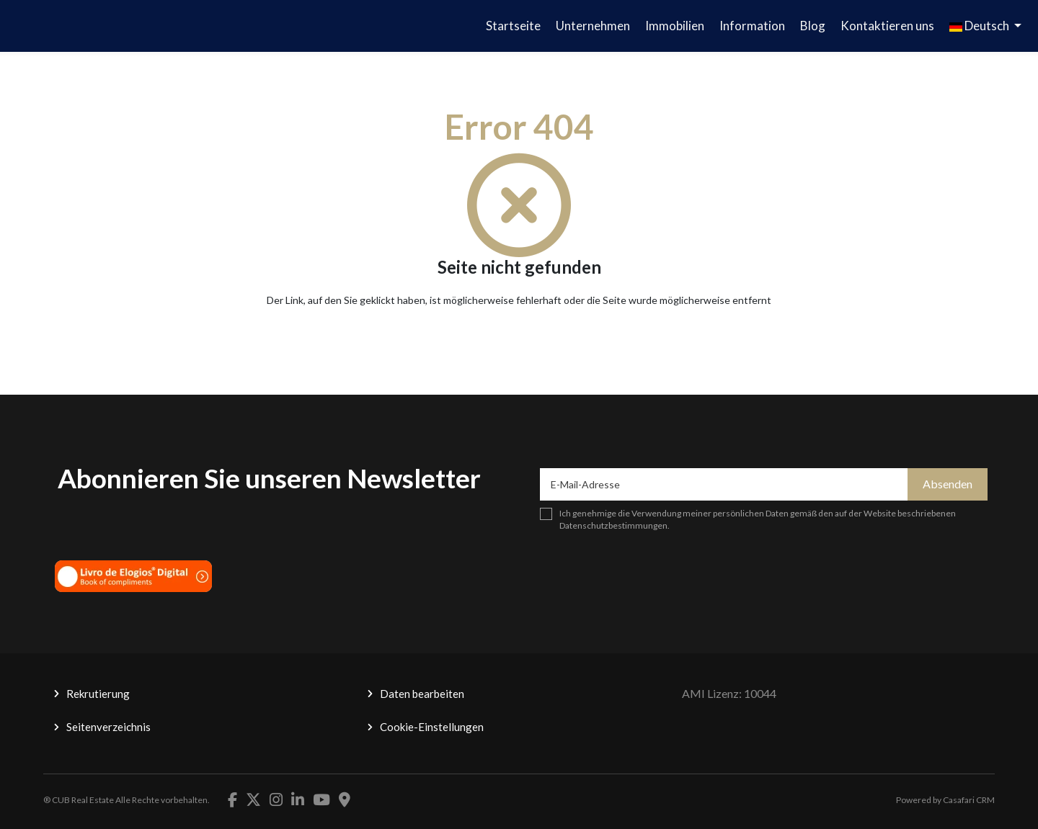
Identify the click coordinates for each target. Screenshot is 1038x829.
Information (752, 25)
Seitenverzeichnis (108, 726)
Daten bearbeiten (422, 693)
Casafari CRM (969, 799)
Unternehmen (593, 25)
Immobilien (674, 25)
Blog (812, 25)
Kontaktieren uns (887, 25)
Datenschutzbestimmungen (613, 525)
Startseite (513, 25)
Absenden (947, 483)
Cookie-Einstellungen (432, 726)
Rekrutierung (98, 693)
